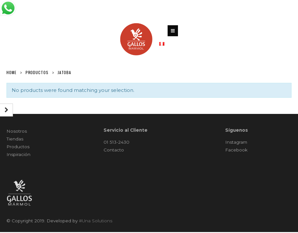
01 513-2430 (116, 142)
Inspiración (18, 154)
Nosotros (16, 131)
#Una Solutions (95, 220)
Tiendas (14, 138)
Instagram (236, 142)
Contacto (114, 149)
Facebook (236, 149)
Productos (17, 146)
